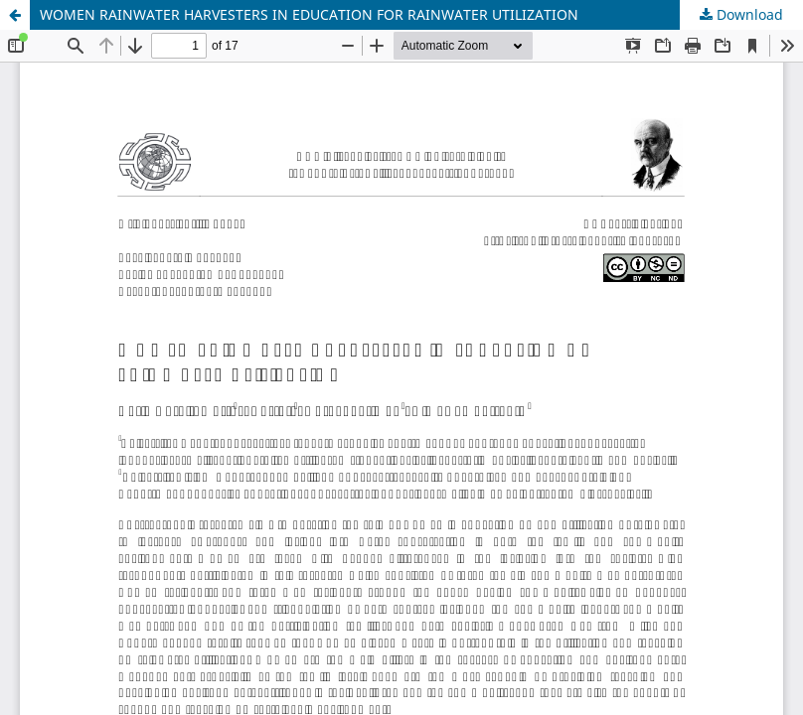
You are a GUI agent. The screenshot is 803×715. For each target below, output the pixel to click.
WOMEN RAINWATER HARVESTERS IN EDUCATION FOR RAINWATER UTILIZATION (309, 14)
